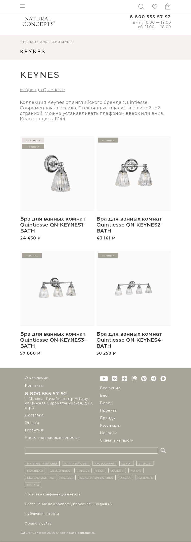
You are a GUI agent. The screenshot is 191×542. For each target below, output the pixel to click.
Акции (125, 477)
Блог (104, 395)
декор (127, 463)
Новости (108, 433)
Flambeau (35, 470)
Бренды (108, 418)
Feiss (100, 470)
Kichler (67, 477)
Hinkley (83, 470)
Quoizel (117, 470)
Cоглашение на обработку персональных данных (69, 504)
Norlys (136, 470)
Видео (106, 403)
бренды (145, 463)
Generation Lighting (96, 477)
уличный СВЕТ (76, 463)
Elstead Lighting (40, 477)
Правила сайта (38, 523)
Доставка (34, 415)
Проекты (108, 410)
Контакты (34, 385)
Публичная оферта (42, 514)
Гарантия (34, 430)
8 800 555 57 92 (150, 16)
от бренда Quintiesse (42, 89)
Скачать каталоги (117, 440)
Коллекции (49, 42)
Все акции (110, 388)
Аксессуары (105, 463)
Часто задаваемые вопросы (52, 438)
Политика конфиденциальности (53, 494)
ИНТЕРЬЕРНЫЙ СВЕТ (42, 463)
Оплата (32, 423)
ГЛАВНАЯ (28, 42)
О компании (36, 378)
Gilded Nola (60, 470)
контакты (145, 477)
